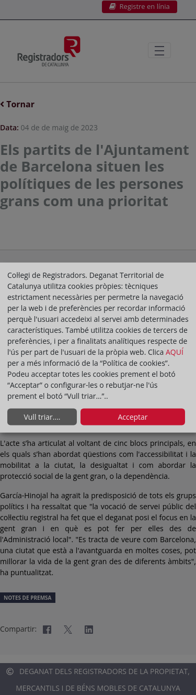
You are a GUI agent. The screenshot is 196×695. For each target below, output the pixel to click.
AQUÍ (174, 351)
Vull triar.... (42, 417)
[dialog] (98, 348)
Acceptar (132, 417)
